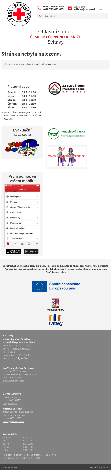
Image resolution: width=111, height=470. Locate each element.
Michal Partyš (102, 467)
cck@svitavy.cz (10, 403)
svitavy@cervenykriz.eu (88, 9)
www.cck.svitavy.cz (11, 467)
